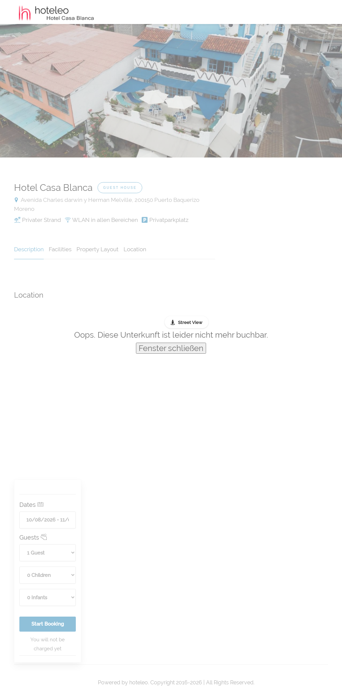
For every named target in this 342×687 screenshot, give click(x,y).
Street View (190, 322)
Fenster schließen (171, 348)
